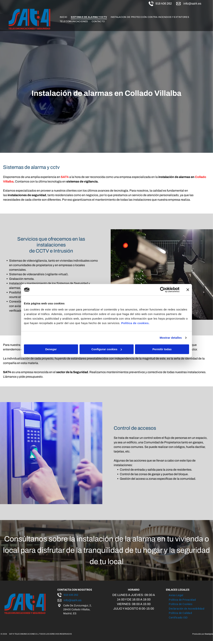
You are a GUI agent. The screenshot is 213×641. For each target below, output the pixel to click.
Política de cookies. (135, 323)
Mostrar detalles (171, 337)
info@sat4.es (192, 3)
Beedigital (209, 634)
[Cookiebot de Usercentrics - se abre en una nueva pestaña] (162, 289)
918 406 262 (163, 3)
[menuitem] (63, 17)
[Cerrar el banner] (187, 289)
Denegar (51, 349)
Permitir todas (162, 349)
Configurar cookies (106, 349)
